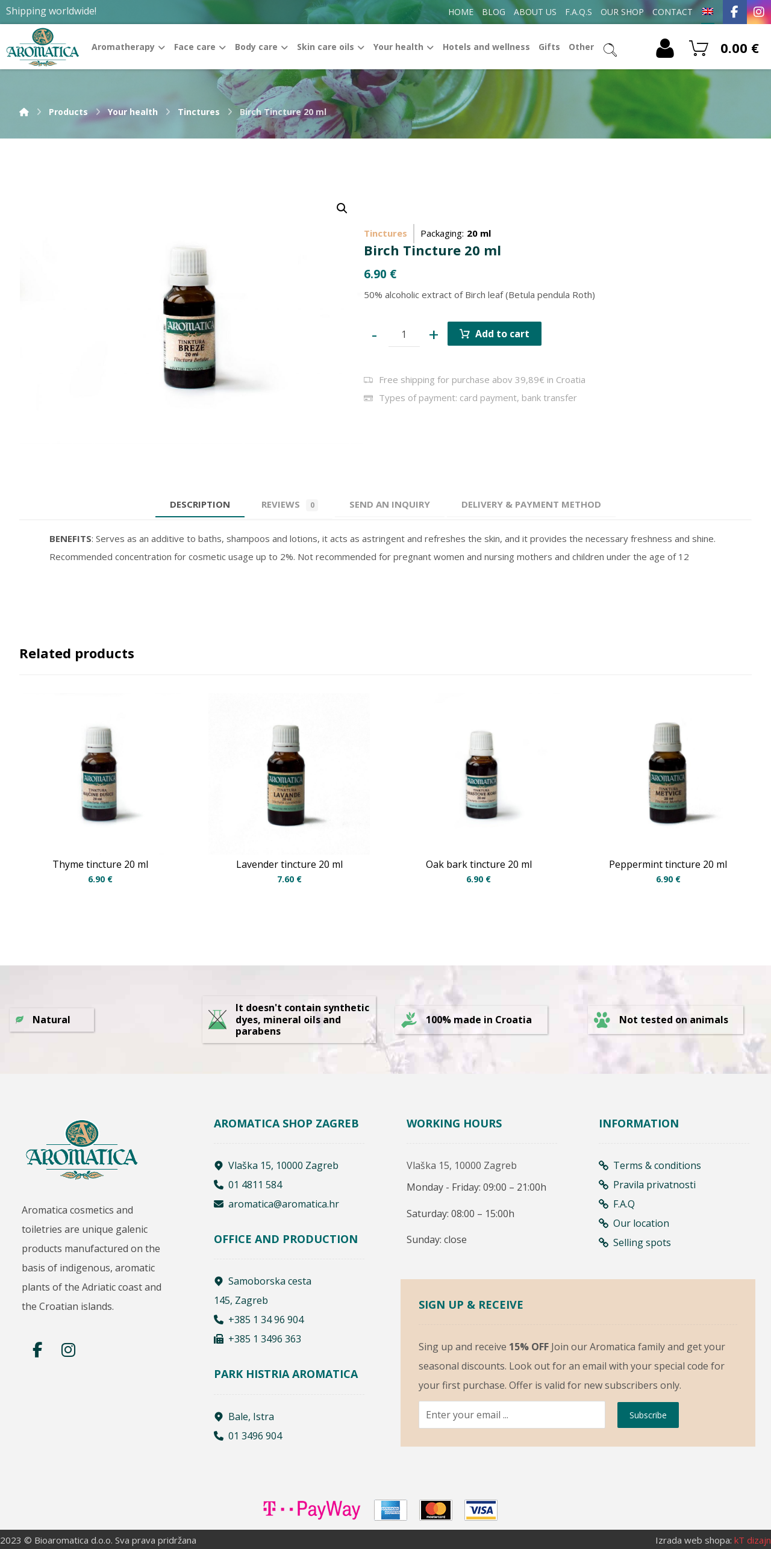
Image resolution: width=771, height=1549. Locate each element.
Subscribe (648, 1415)
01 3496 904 (248, 1435)
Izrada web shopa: (693, 1540)
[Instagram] (759, 12)
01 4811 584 (248, 1184)
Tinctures (385, 233)
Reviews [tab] (289, 504)
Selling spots (635, 1242)
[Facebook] (735, 12)
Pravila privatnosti (647, 1184)
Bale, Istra (244, 1416)
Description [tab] (200, 504)
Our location (634, 1223)
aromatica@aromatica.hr (276, 1204)
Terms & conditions (650, 1165)
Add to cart (502, 333)
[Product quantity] (404, 334)
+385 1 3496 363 (257, 1338)
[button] (342, 208)
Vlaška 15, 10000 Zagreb (276, 1165)
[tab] (389, 504)
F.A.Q (617, 1204)
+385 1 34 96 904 (259, 1319)
